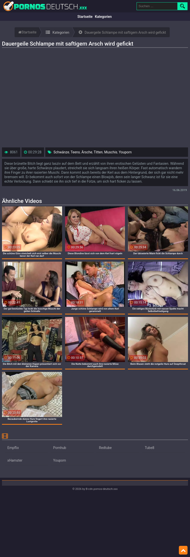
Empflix (13, 448)
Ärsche (86, 152)
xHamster (15, 460)
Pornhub (59, 448)
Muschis (110, 152)
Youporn (125, 152)
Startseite (85, 17)
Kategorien (103, 17)
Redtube (105, 448)
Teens (75, 152)
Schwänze (61, 152)
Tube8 (149, 448)
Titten (98, 152)
